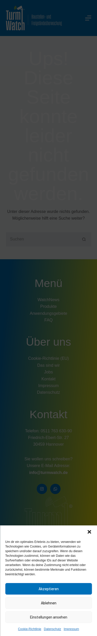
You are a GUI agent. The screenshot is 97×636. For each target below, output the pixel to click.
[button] (89, 531)
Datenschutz (52, 629)
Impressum (71, 629)
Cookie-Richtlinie (29, 629)
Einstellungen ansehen (48, 617)
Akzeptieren (49, 588)
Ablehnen (48, 603)
